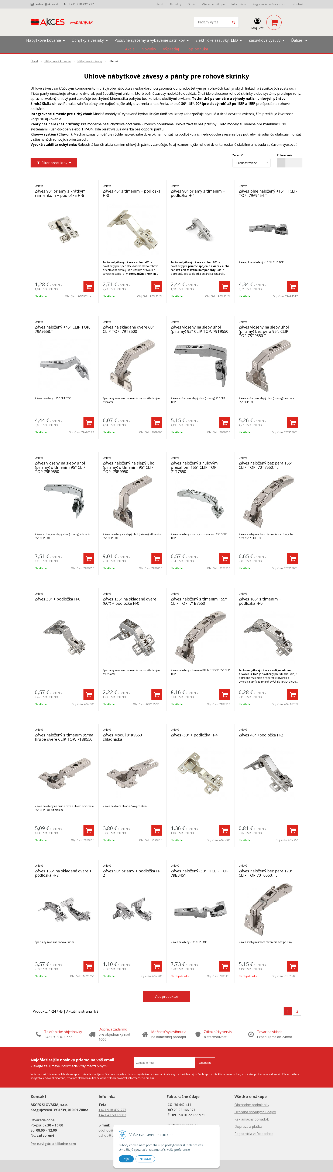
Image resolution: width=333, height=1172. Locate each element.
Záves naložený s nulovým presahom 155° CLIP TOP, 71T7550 (194, 467)
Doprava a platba (248, 1126)
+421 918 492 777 (81, 4)
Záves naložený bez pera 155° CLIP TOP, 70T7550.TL (265, 465)
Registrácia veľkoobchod (269, 4)
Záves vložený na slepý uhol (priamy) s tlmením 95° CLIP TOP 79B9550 (60, 467)
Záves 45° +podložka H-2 (261, 735)
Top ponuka (197, 48)
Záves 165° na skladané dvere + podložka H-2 (63, 873)
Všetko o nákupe (213, 4)
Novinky (148, 48)
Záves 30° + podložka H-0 (57, 599)
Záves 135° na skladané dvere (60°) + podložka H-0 (129, 601)
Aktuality (175, 4)
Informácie (238, 4)
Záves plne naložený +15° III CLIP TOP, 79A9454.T (268, 193)
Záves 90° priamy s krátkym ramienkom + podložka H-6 (60, 193)
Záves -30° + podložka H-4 (194, 735)
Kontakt (298, 4)
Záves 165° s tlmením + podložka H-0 (260, 601)
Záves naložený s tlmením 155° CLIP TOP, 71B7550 (199, 601)
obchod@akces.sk (113, 1130)
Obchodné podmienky (251, 1104)
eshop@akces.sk (47, 4)
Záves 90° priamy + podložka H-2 (131, 873)
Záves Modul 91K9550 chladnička (122, 737)
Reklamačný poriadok (251, 1119)
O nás (192, 4)
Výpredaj (171, 48)
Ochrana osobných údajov (255, 1112)
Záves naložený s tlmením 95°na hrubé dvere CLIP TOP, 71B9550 (64, 737)
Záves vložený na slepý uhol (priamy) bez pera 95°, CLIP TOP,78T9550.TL (264, 331)
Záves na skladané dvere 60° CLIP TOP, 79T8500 (128, 329)
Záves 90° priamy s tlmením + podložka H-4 (198, 193)
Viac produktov (167, 996)
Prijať (126, 1159)
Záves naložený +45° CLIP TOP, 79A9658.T (62, 329)
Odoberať (205, 1062)
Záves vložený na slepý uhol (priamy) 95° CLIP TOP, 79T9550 (199, 329)
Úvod (159, 4)
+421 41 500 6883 (112, 1115)
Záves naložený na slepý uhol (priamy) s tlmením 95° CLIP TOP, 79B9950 (129, 467)
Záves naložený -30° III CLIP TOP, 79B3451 (200, 873)
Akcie (130, 48)
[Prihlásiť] (257, 23)
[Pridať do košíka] (88, 286)
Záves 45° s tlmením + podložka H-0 (132, 193)
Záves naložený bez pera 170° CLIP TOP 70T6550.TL (265, 873)
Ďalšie (299, 40)
